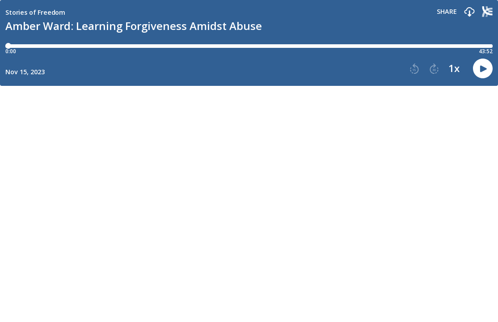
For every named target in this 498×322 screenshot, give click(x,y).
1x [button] (454, 68)
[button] (469, 12)
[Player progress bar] (249, 46)
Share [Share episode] (447, 11)
